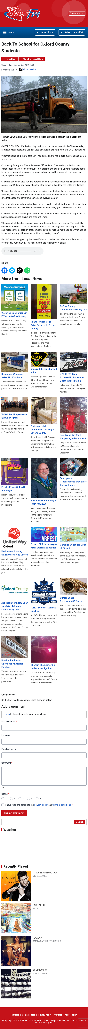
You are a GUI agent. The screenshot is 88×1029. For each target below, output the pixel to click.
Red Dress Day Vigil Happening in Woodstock (73, 418)
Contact (58, 1015)
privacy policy (41, 805)
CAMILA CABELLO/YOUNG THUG (47, 941)
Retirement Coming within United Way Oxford (14, 541)
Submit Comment (14, 813)
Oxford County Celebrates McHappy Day (73, 297)
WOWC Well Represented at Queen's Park (14, 408)
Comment (6, 763)
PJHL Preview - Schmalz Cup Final (44, 595)
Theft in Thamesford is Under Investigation (44, 653)
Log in (7, 714)
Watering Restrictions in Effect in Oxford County (14, 301)
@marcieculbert (28, 69)
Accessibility (71, 1015)
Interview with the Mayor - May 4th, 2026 (44, 481)
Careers (15, 1015)
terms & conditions (61, 805)
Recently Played (15, 866)
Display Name (9, 721)
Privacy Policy (44, 1015)
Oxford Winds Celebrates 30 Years (73, 590)
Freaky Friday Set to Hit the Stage (14, 475)
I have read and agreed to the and (39, 805)
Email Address (9, 749)
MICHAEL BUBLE (40, 876)
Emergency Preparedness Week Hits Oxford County (73, 472)
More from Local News (33, 59)
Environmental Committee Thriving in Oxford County (44, 415)
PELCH (35, 908)
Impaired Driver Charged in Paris (44, 363)
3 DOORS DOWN (40, 974)
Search (80, 822)
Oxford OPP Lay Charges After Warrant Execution (44, 538)
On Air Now (77, 13)
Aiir (51, 1022)
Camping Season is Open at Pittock (73, 538)
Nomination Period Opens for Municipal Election (14, 652)
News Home (11, 59)
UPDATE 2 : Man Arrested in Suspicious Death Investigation (73, 367)
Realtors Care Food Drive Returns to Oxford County (44, 307)
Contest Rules (28, 1015)
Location (6, 735)
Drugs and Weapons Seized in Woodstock (14, 365)
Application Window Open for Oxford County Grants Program (14, 594)
